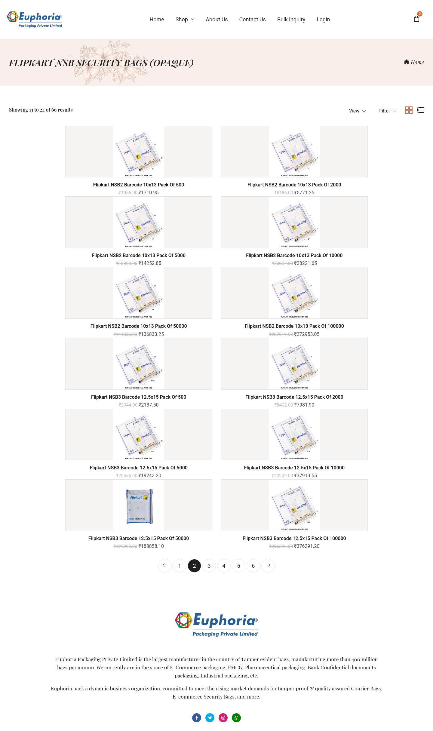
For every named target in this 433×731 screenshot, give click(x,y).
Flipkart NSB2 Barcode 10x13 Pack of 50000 (57, 264)
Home (414, 62)
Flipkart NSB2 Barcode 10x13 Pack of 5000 (269, 185)
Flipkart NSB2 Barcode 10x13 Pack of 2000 (163, 185)
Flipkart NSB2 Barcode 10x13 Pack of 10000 (375, 185)
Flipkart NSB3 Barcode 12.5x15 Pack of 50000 (269, 353)
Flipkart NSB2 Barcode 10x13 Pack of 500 (57, 185)
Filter (387, 111)
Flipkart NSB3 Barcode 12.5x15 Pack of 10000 (163, 353)
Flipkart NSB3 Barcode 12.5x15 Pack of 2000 (375, 267)
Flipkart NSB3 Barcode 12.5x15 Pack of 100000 (375, 353)
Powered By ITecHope (273, 719)
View (357, 111)
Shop (185, 19)
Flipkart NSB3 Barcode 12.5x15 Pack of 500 (269, 264)
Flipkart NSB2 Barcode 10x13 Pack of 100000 (163, 267)
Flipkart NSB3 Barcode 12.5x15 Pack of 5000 (57, 353)
